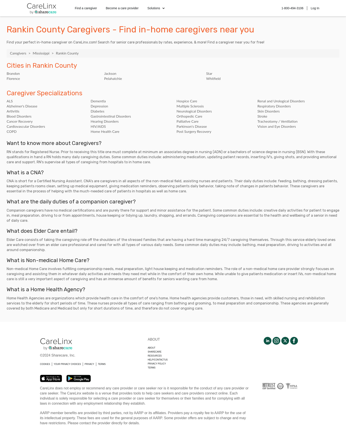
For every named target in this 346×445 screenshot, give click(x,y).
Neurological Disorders (194, 111)
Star (209, 73)
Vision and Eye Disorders (277, 126)
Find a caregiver (86, 8)
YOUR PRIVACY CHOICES (67, 364)
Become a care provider (122, 8)
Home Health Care (105, 131)
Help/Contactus (157, 360)
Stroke (262, 116)
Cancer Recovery (20, 121)
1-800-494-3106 (292, 8)
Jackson (110, 73)
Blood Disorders (19, 116)
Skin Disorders (269, 111)
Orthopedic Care (189, 116)
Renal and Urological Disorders (281, 101)
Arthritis (13, 111)
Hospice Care (187, 101)
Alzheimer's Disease (22, 106)
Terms (151, 367)
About (151, 348)
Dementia (98, 101)
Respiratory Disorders (274, 106)
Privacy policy (157, 363)
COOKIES (45, 364)
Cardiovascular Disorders (26, 126)
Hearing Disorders (105, 121)
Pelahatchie (113, 78)
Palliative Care (188, 121)
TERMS (102, 364)
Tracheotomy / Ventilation (278, 121)
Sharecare (154, 352)
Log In (315, 8)
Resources (155, 356)
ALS (10, 101)
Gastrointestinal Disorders (111, 116)
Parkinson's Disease (192, 126)
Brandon (13, 73)
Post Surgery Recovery (194, 131)
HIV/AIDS (98, 126)
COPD (12, 131)
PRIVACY (89, 364)
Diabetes (97, 111)
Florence (13, 78)
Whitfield (213, 78)
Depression (99, 106)
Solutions (156, 8)
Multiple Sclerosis (190, 106)
